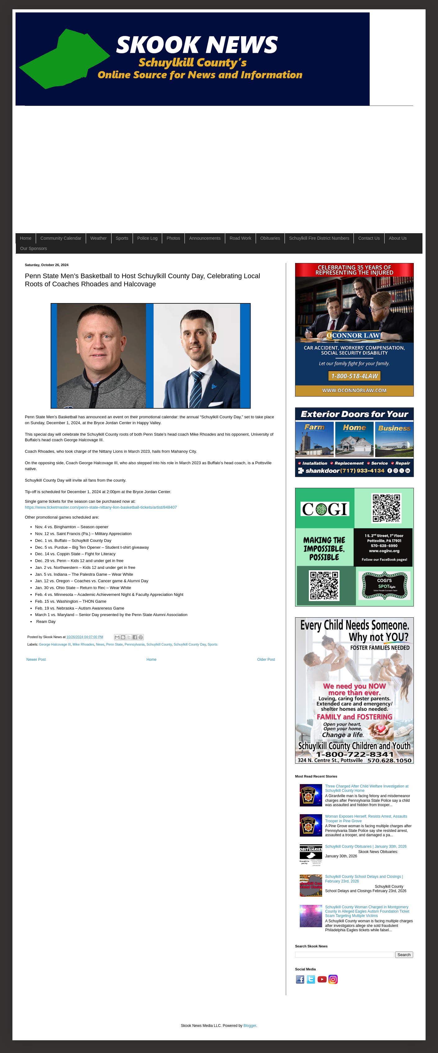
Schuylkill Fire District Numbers (319, 238)
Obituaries (270, 238)
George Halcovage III (55, 644)
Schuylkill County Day (190, 644)
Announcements (205, 238)
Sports (122, 238)
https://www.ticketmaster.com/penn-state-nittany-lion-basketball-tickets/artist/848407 (101, 507)
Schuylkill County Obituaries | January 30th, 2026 (366, 846)
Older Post (266, 659)
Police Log (147, 238)
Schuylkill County (159, 644)
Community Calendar (60, 238)
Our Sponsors (33, 248)
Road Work (240, 238)
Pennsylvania (134, 644)
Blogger (250, 1025)
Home (25, 238)
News (100, 644)
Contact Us (369, 238)
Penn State (114, 644)
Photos (173, 238)
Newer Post (36, 659)
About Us (398, 238)
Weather (98, 238)
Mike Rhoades (83, 644)
